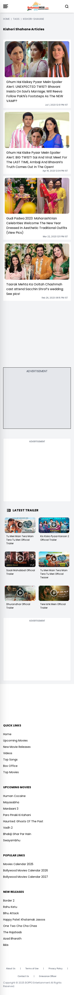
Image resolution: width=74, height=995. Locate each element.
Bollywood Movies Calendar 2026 (25, 870)
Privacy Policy (56, 968)
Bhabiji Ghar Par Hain (17, 834)
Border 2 (8, 901)
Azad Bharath (12, 939)
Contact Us (23, 976)
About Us (10, 968)
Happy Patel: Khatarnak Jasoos (24, 920)
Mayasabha (11, 802)
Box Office (10, 766)
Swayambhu (11, 840)
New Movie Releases (17, 747)
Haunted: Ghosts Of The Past (23, 821)
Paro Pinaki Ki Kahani (17, 815)
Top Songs (10, 759)
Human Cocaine (14, 796)
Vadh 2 (8, 828)
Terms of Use (31, 968)
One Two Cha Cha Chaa (20, 926)
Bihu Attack (11, 913)
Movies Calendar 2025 (18, 864)
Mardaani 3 (10, 809)
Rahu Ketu (10, 907)
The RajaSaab (12, 932)
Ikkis (5, 945)
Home (7, 734)
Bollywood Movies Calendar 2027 (25, 877)
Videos (7, 753)
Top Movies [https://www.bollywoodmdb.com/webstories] (11, 772)
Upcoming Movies (15, 740)
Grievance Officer (47, 976)
